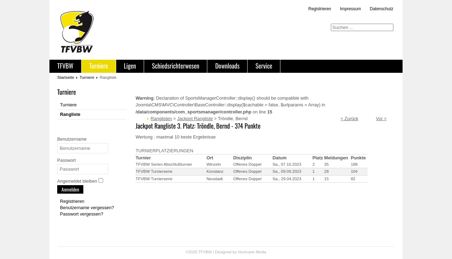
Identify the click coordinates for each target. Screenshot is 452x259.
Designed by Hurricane (235, 252)
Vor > (381, 118)
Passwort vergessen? (81, 214)
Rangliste (70, 114)
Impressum (350, 8)
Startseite (65, 77)
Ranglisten (161, 118)
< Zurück (349, 118)
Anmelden (70, 189)
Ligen (130, 65)
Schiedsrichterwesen (175, 65)
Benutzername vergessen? (87, 207)
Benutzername (72, 139)
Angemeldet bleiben (77, 181)
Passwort (66, 160)
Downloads (227, 65)
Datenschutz (381, 8)
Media (261, 252)
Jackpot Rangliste (195, 118)
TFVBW (65, 65)
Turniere (98, 65)
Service (263, 65)
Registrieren (319, 8)
